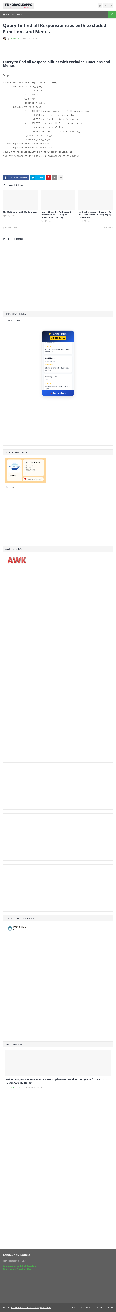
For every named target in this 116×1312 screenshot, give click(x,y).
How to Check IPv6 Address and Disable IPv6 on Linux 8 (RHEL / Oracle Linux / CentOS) (56, 215)
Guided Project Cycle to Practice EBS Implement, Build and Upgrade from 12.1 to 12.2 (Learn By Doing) (56, 1081)
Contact (109, 1307)
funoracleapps (13, 1087)
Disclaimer (85, 1307)
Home (74, 1307)
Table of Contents (12, 320)
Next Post (107, 227)
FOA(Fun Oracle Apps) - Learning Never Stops (31, 1307)
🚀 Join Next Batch (58, 393)
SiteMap (98, 1307)
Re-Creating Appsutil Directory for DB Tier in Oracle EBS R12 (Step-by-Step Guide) (95, 215)
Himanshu (15, 38)
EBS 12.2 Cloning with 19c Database (20, 212)
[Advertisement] (38, 51)
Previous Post (11, 227)
